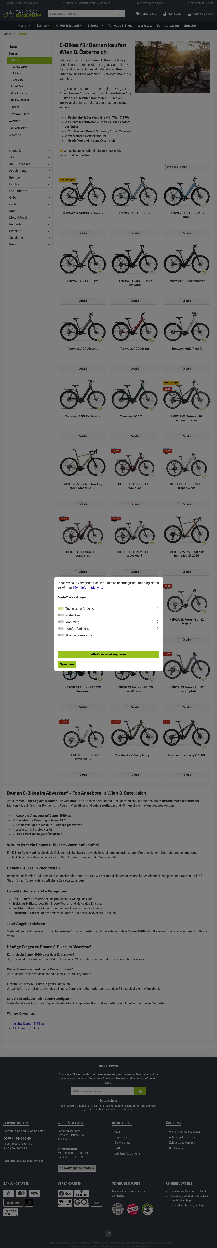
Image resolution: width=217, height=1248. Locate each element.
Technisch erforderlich (80, 608)
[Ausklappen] (157, 608)
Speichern (67, 664)
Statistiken (72, 615)
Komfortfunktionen (78, 628)
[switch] (61, 615)
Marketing (72, 622)
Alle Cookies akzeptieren (108, 654)
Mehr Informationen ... (88, 587)
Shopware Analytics (78, 635)
